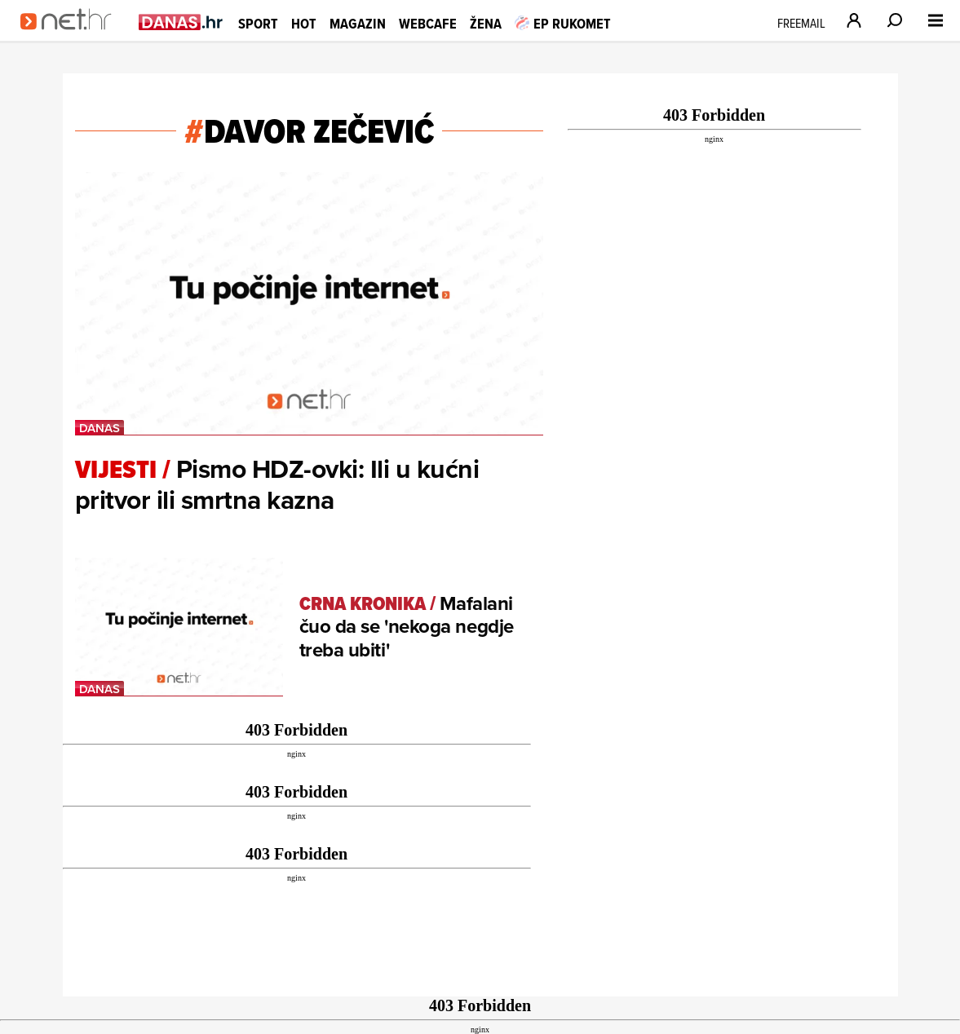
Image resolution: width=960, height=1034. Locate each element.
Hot (303, 23)
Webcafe (428, 23)
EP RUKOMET (563, 23)
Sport (258, 23)
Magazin (358, 23)
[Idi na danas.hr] (181, 21)
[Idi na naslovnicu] (71, 37)
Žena (486, 23)
